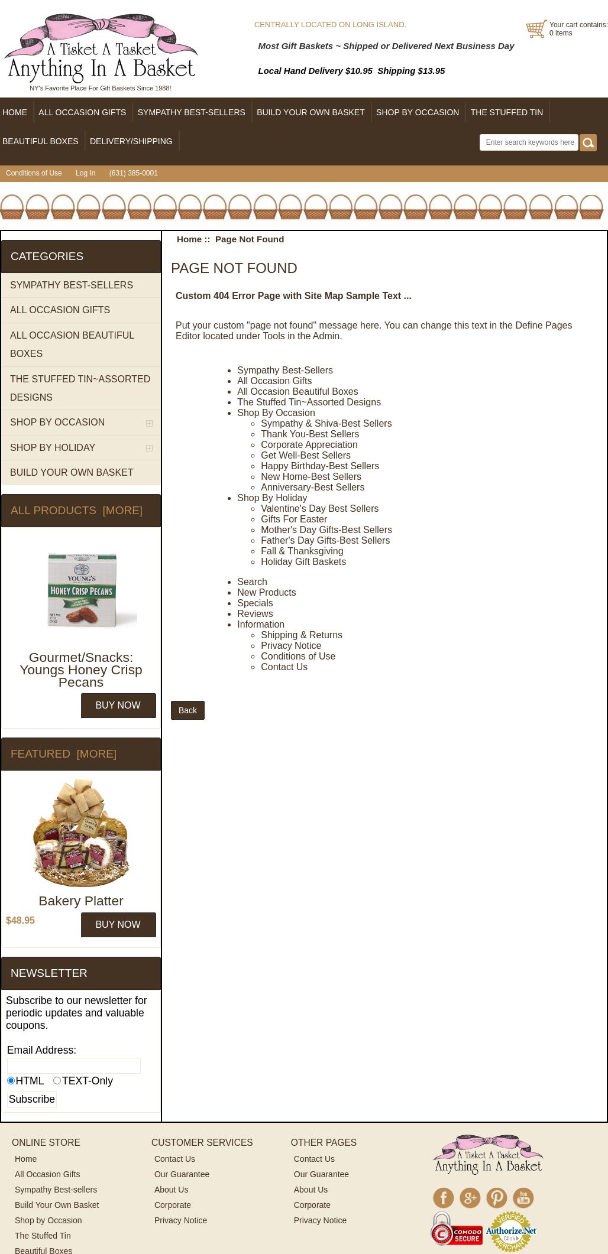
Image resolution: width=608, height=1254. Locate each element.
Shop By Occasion (276, 413)
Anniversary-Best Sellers (312, 487)
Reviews (255, 614)
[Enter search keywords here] (529, 142)
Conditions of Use (34, 173)
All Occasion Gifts (274, 381)
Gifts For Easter (294, 519)
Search (252, 582)
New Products (266, 592)
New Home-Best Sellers (311, 477)
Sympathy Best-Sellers (285, 370)
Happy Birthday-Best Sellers (320, 466)
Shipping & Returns (301, 635)
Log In (85, 173)
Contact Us (284, 667)
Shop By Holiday (272, 498)
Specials (255, 603)
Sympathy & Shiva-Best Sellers (326, 423)
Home (189, 239)
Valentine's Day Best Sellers (320, 508)
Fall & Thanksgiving (302, 551)
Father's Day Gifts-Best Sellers (325, 540)
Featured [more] (64, 754)
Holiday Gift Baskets (303, 562)
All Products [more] (77, 510)
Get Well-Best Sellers (306, 455)
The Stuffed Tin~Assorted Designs (309, 402)
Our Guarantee (181, 1174)
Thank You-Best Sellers (310, 434)
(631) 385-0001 (133, 173)
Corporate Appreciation (309, 445)
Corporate (172, 1205)
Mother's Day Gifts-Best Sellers (326, 530)
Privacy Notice (291, 646)
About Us (171, 1189)
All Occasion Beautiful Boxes (297, 391)
